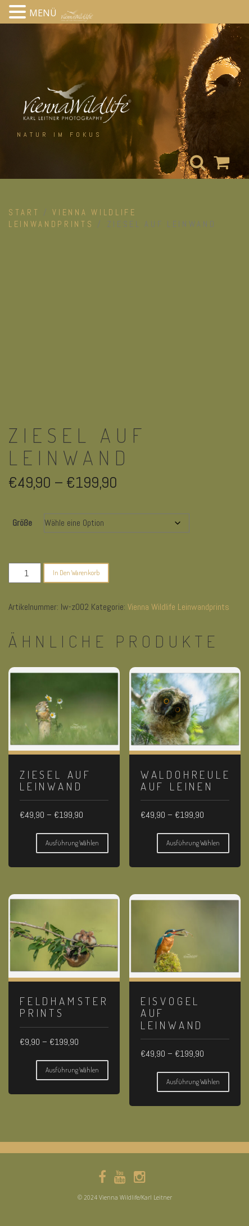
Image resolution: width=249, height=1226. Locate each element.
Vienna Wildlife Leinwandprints (178, 607)
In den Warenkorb (76, 572)
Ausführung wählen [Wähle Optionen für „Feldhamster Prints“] (72, 1070)
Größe (22, 523)
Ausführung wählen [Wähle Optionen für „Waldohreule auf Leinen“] (193, 843)
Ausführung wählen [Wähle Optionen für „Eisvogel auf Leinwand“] (193, 1081)
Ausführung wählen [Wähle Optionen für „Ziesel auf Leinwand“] (72, 843)
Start (23, 212)
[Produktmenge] (24, 573)
